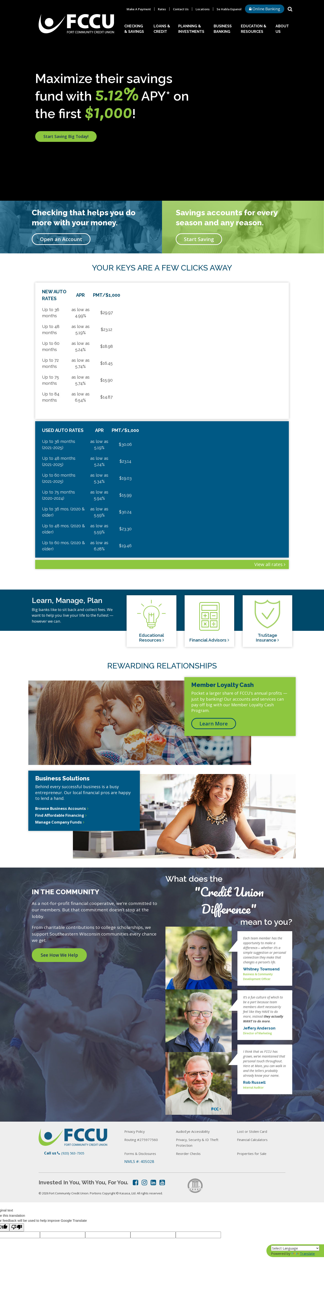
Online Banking (264, 8)
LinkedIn (153, 1182)
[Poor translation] (16, 1227)
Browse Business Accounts (62, 808)
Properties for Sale (253, 1153)
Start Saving (199, 239)
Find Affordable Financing (61, 816)
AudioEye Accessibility (196, 1131)
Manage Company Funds (60, 824)
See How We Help (62, 955)
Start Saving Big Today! (71, 142)
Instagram (144, 1182)
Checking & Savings (134, 29)
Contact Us (181, 9)
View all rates (268, 564)
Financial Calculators (256, 1139)
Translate (303, 1253)
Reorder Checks (190, 1153)
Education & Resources (253, 29)
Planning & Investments (191, 29)
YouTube (162, 1182)
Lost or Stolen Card (254, 1131)
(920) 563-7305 (73, 1153)
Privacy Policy (136, 1131)
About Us (282, 29)
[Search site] (290, 8)
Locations (203, 9)
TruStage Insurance (266, 639)
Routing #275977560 (143, 1139)
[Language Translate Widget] (295, 1248)
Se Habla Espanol (229, 9)
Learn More (213, 723)
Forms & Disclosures (142, 1153)
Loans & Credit (162, 29)
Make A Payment (139, 9)
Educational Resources (151, 639)
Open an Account (61, 239)
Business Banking (223, 29)
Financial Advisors (209, 639)
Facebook (135, 1182)
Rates (162, 9)
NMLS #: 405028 (139, 1161)
